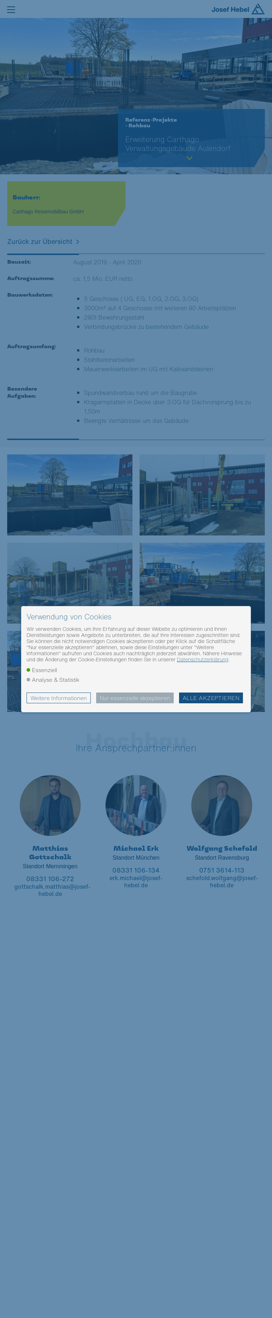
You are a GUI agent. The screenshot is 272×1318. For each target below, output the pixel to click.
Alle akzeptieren (211, 698)
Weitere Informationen (59, 698)
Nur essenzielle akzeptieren (135, 698)
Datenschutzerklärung (202, 659)
